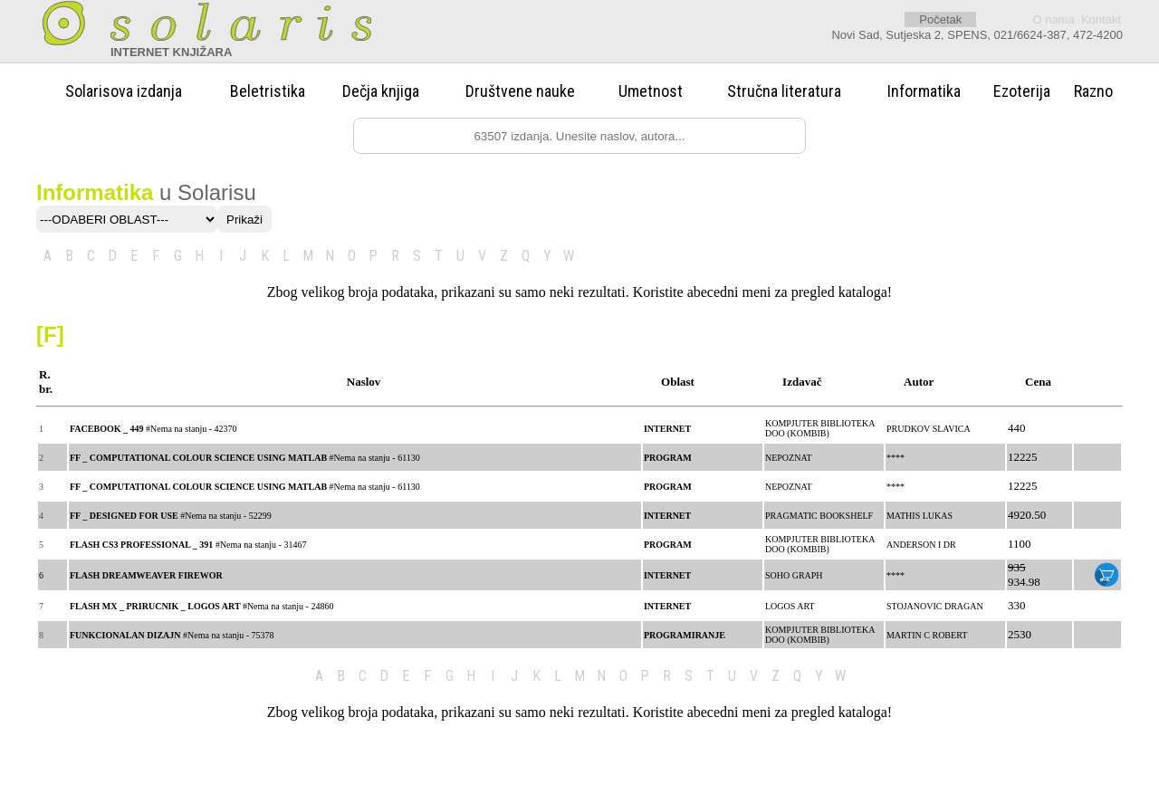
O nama (1053, 19)
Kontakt (1101, 19)
